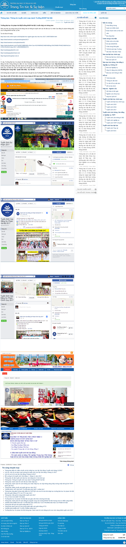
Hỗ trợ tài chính (111, 86)
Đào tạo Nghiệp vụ (112, 67)
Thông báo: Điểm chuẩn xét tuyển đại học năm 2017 (21, 487)
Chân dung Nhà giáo (112, 46)
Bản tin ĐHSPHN (56, 12)
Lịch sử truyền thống (7, 521)
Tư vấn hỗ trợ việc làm (113, 83)
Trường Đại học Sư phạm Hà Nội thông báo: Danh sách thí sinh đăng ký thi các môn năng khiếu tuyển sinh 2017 (39, 510)
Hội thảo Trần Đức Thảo (113, 52)
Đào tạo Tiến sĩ (24, 523)
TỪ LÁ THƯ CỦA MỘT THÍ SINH (15, 497)
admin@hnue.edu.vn (120, 528)
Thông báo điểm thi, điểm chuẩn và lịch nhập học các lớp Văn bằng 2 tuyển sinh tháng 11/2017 (33, 470)
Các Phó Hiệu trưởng (7, 534)
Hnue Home (4, 542)
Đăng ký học (34, 542)
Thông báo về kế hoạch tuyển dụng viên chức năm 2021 (87, 42)
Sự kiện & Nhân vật (6, 526)
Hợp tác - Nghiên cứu (110, 88)
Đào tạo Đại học (25, 518)
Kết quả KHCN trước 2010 (46, 523)
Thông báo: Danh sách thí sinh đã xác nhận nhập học (21, 482)
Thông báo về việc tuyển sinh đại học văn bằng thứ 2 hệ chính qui (25, 478)
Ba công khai (110, 36)
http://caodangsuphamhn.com (10, 50)
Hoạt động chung (111, 25)
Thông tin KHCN (43, 525)
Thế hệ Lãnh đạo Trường (113, 49)
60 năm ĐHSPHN (111, 44)
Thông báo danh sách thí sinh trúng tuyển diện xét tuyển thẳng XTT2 (25, 506)
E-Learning (61, 523)
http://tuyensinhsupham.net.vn (10, 56)
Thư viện (18, 542)
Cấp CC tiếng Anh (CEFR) (114, 70)
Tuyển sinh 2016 (111, 107)
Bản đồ (25, 542)
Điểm (44, 12)
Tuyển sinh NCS (111, 131)
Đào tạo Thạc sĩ (24, 521)
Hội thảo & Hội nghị (112, 91)
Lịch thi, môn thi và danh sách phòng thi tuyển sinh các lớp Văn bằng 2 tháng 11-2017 (31, 472)
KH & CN (41, 518)
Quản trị (103, 12)
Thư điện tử (61, 526)
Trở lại (72, 465)
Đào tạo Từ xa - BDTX (26, 528)
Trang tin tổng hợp (89, 12)
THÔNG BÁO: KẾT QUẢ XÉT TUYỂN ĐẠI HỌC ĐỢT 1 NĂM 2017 (25, 489)
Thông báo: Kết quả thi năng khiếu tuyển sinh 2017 (20, 495)
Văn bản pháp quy (63, 521)
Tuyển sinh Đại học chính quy (112, 99)
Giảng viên (61, 518)
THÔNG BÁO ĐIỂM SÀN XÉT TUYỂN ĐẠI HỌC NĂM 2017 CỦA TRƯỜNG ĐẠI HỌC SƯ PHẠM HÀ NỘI (36, 502)
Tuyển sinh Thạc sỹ (112, 128)
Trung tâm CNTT (121, 530)
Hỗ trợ (105, 75)
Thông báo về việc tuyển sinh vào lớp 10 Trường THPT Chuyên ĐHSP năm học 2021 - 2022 (87, 52)
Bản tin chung (107, 23)
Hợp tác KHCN (43, 528)
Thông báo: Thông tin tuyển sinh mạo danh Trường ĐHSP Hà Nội (24, 480)
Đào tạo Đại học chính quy (111, 54)
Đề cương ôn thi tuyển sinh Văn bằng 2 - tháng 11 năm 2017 (23, 476)
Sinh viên (60, 533)
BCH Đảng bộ (5, 528)
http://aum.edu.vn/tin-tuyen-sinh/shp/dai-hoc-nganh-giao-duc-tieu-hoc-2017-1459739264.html (29, 36)
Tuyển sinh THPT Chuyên (114, 123)
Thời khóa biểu (110, 78)
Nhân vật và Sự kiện (112, 41)
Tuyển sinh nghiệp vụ (112, 120)
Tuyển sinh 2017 (69, 22)
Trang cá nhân (62, 528)
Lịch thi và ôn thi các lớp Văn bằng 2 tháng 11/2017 (20, 474)
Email (12, 542)
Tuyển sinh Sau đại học (110, 125)
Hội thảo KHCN (43, 531)
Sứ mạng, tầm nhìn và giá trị (9, 523)
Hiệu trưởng (4, 531)
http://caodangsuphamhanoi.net (10, 53)
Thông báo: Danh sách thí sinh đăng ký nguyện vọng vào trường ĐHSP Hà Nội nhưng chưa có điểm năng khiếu (39, 501)
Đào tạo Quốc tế (111, 59)
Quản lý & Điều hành (112, 28)
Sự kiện (24, 12)
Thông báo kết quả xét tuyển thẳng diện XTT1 (18, 504)
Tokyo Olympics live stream (7, 546)
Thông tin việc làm (111, 80)
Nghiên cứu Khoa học (113, 94)
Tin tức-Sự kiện (12, 12)
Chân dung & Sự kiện (110, 38)
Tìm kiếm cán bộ (62, 531)
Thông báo (34, 12)
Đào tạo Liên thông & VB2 (114, 73)
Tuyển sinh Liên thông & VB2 (115, 117)
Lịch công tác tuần (71, 12)
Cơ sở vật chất (5, 536)
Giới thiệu (4, 518)
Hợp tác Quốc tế (111, 96)
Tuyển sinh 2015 (111, 104)
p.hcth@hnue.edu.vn (120, 525)
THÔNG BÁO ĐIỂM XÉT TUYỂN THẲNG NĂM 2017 (20, 508)
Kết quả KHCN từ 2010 (45, 520)
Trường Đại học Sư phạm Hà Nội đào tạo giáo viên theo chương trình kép (27, 499)
